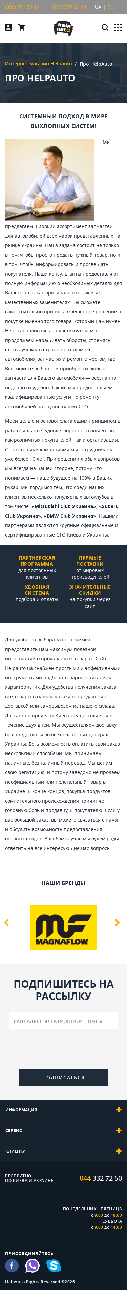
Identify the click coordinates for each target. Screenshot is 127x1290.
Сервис (63, 1130)
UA (98, 7)
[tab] (63, 1110)
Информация (63, 1110)
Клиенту (63, 1151)
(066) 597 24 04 (69, 7)
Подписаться (63, 1077)
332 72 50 (101, 1178)
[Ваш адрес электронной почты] (63, 1020)
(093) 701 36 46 (22, 7)
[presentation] (63, 1050)
